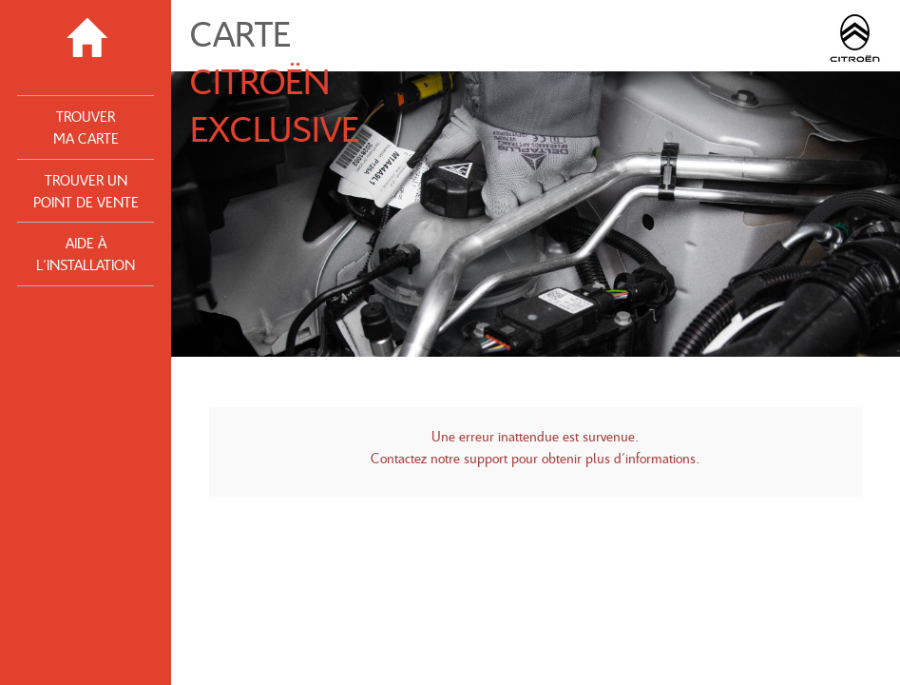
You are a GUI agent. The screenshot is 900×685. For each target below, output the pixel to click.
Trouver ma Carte (86, 127)
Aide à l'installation (85, 253)
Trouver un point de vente (86, 190)
